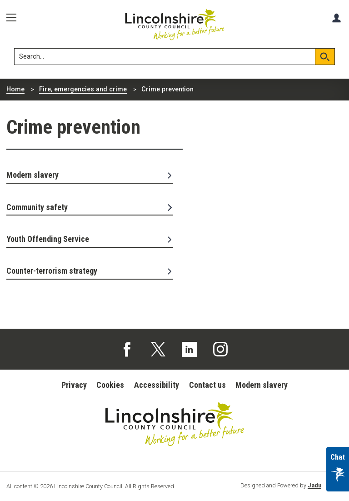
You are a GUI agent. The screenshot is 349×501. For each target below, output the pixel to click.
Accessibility (156, 385)
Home (15, 89)
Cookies (110, 385)
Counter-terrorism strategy (89, 271)
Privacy (74, 385)
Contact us (207, 385)
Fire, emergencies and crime (83, 89)
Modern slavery (89, 175)
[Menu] (14, 18)
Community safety (89, 207)
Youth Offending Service (89, 239)
